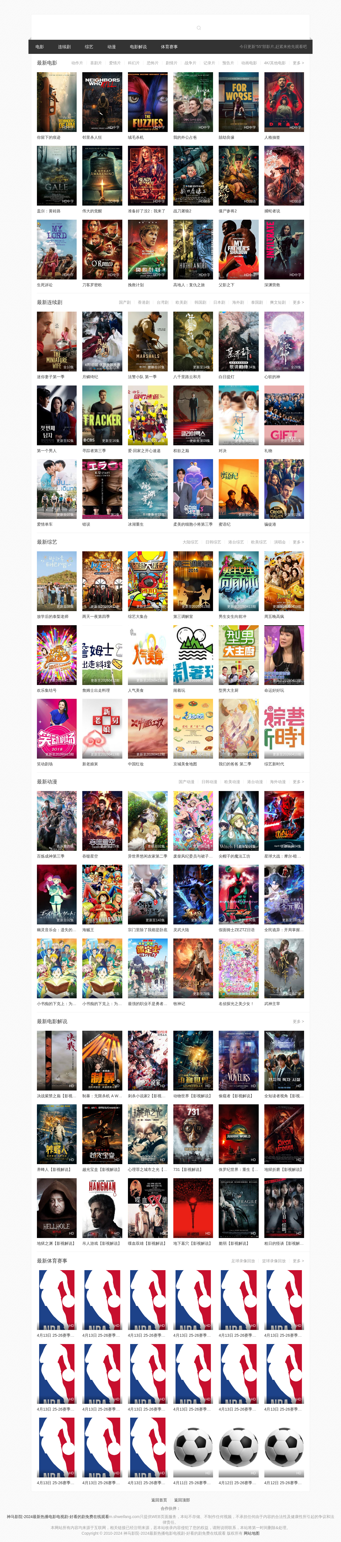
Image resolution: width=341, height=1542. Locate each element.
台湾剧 (163, 302)
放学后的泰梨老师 (52, 616)
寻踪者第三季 (94, 450)
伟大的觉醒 (92, 211)
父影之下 (226, 285)
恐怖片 (153, 63)
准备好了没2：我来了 (147, 211)
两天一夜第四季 (96, 616)
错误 (86, 524)
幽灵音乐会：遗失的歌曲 (58, 930)
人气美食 (136, 690)
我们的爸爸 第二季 (235, 764)
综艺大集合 (138, 616)
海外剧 (238, 302)
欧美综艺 (259, 542)
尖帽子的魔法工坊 (234, 856)
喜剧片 (96, 63)
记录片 (209, 63)
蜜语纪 (225, 524)
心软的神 (272, 377)
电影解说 (138, 46)
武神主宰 (272, 1003)
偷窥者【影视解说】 (236, 1096)
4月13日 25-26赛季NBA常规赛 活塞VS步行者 (122, 1335)
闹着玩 (179, 690)
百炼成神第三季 (51, 856)
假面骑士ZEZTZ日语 (237, 930)
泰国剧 (257, 302)
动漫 (111, 46)
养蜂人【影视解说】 (54, 1169)
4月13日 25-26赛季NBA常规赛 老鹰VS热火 (211, 1335)
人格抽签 (272, 137)
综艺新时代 (274, 764)
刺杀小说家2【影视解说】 (151, 1096)
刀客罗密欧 (92, 285)
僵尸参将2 (228, 211)
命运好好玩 (274, 690)
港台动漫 (255, 781)
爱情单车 (45, 524)
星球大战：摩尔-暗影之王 (286, 856)
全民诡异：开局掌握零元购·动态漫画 (296, 930)
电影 (40, 46)
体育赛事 (169, 46)
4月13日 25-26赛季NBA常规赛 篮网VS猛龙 (165, 1335)
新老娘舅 (90, 764)
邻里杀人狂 (92, 137)
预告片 (228, 63)
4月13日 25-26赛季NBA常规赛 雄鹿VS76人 (257, 1409)
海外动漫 (278, 781)
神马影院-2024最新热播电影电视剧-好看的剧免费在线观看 (58, 1516)
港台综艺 (236, 542)
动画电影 (249, 63)
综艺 (89, 46)
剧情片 (172, 63)
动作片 (77, 63)
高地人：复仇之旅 (189, 285)
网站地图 (252, 1533)
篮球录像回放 (274, 1261)
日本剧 (219, 302)
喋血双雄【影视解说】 (147, 1243)
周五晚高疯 (274, 616)
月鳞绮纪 (90, 377)
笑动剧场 (45, 764)
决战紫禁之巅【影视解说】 (60, 1096)
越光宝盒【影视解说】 (102, 1169)
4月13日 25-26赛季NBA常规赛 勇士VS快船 (302, 1335)
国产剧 (125, 302)
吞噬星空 (90, 856)
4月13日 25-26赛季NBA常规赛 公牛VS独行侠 (258, 1335)
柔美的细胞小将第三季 (193, 524)
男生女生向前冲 (232, 616)
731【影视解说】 (188, 1169)
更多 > (298, 63)
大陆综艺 (190, 542)
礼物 (268, 450)
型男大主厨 (228, 690)
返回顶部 (182, 1500)
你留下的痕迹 (49, 137)
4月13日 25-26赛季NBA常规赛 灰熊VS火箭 (165, 1409)
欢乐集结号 (47, 690)
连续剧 (64, 46)
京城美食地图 (185, 764)
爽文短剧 (278, 302)
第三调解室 (183, 616)
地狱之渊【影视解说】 (56, 1243)
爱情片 (115, 63)
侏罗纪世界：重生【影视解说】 (246, 1169)
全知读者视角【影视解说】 (288, 1096)
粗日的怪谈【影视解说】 (286, 1243)
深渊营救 (272, 285)
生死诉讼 (45, 285)
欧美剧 (181, 302)
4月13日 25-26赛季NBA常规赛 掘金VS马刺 (120, 1409)
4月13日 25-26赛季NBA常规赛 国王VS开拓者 (122, 1483)
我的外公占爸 (185, 137)
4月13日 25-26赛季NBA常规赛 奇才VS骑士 (74, 1335)
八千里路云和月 (187, 377)
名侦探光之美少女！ (236, 1003)
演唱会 (280, 542)
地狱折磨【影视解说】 (284, 1169)
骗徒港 (270, 524)
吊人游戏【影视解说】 (102, 1243)
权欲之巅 (181, 450)
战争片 (190, 63)
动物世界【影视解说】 (193, 1096)
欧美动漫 (232, 781)
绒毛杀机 (136, 137)
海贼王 (88, 930)
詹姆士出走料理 (96, 690)
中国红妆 (136, 764)
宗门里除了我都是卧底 (147, 930)
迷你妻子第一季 (51, 377)
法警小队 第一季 (142, 377)
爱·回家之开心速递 (144, 450)
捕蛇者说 (272, 211)
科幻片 (134, 63)
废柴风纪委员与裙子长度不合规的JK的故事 (211, 856)
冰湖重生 (136, 524)
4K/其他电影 (275, 63)
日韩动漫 (209, 781)
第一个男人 (47, 450)
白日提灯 (226, 377)
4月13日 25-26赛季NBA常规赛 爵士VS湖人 (165, 1483)
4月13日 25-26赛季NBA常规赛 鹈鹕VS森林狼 (213, 1409)
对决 (223, 450)
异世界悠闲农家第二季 (147, 856)
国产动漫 (186, 781)
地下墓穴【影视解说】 (193, 1243)
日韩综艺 (213, 542)
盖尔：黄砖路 (49, 211)
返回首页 (159, 1500)
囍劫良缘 (226, 137)
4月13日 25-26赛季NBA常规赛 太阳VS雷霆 (74, 1409)
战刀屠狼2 (182, 211)
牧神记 (179, 1003)
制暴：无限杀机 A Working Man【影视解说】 (121, 1096)
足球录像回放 (243, 1261)
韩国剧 (200, 302)
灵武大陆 (181, 930)
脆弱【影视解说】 (234, 1243)
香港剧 (144, 302)
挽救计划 (136, 285)
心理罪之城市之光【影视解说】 (155, 1169)
